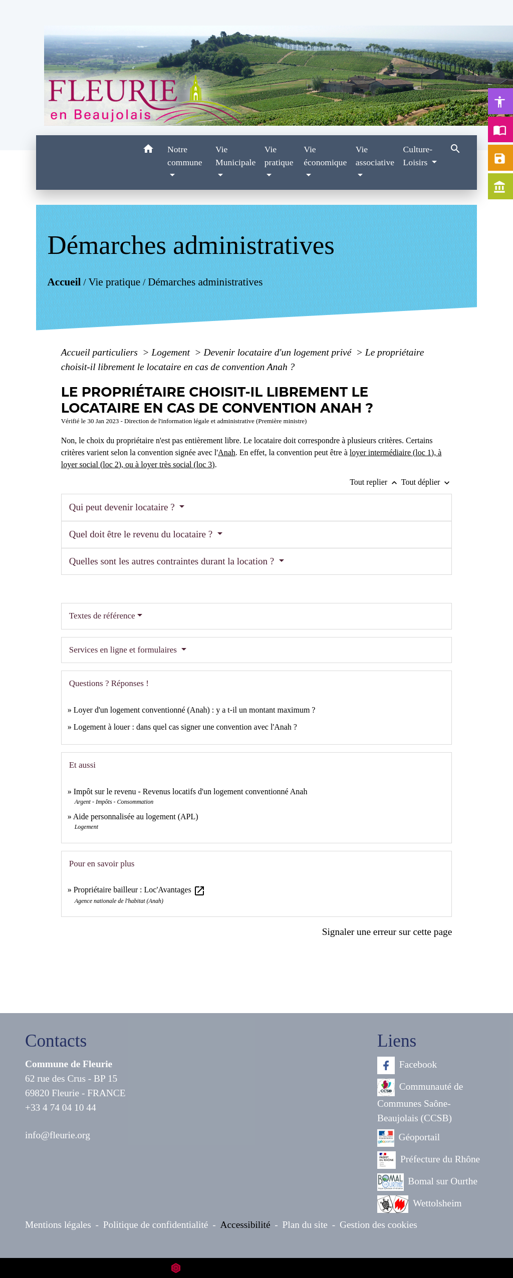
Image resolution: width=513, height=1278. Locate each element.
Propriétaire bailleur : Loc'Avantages (139, 889)
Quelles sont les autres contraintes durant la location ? (173, 561)
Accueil (64, 282)
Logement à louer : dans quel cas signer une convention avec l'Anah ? (185, 727)
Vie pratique (114, 282)
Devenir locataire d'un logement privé (278, 352)
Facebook (407, 1065)
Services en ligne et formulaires (124, 650)
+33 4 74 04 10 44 (60, 1107)
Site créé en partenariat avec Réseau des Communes (257, 1267)
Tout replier (375, 482)
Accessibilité (245, 1224)
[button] (148, 150)
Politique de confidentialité (155, 1224)
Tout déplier (426, 482)
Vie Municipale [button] (235, 155)
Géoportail (408, 1138)
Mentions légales (58, 1224)
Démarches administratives (205, 282)
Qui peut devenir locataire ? (123, 507)
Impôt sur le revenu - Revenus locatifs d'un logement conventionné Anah (191, 791)
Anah (226, 452)
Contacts (56, 1041)
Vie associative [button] (375, 155)
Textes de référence (102, 615)
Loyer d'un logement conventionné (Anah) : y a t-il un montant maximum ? (195, 710)
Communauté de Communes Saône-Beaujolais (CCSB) (420, 1101)
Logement (172, 352)
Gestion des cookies (378, 1224)
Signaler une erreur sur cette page (387, 931)
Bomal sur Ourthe (427, 1182)
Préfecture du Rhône (428, 1160)
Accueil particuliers (100, 352)
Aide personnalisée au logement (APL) (135, 816)
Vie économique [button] (325, 155)
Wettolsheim (419, 1204)
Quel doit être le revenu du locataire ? (142, 534)
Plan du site (305, 1224)
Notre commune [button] (184, 155)
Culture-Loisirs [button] (418, 155)
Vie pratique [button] (279, 155)
